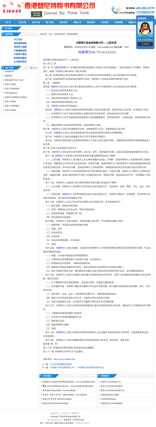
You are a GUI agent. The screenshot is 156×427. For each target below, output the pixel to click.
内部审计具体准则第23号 (111, 382)
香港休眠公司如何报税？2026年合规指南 (59, 390)
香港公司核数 (10, 84)
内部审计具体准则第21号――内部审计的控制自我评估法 (77, 367)
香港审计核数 (20, 47)
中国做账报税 (20, 50)
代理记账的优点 (11, 93)
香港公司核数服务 (12, 106)
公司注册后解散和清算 (61, 364)
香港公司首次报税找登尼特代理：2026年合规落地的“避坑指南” (68, 386)
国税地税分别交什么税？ (15, 80)
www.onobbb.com (54, 420)
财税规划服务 (20, 58)
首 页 (8, 22)
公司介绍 (22, 22)
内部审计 (85, 52)
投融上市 (77, 22)
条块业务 (63, 22)
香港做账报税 (20, 43)
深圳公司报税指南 (12, 89)
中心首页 (18, 39)
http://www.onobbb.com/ (64, 359)
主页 (50, 34)
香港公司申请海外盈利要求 (112, 386)
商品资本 (91, 22)
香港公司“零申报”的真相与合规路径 (57, 399)
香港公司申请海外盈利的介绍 (112, 390)
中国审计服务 (20, 54)
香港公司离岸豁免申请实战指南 (55, 403)
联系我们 (75, 413)
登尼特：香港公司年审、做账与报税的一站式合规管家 (65, 395)
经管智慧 (119, 22)
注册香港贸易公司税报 (110, 395)
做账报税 (8, 76)
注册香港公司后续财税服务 (112, 403)
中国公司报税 (10, 110)
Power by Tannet (82, 423)
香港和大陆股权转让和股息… (17, 97)
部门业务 (50, 22)
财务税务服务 (59, 34)
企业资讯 (105, 22)
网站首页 (55, 413)
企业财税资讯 (20, 61)
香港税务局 (9, 71)
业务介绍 (36, 22)
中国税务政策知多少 (109, 399)
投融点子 (132, 22)
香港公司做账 (10, 101)
